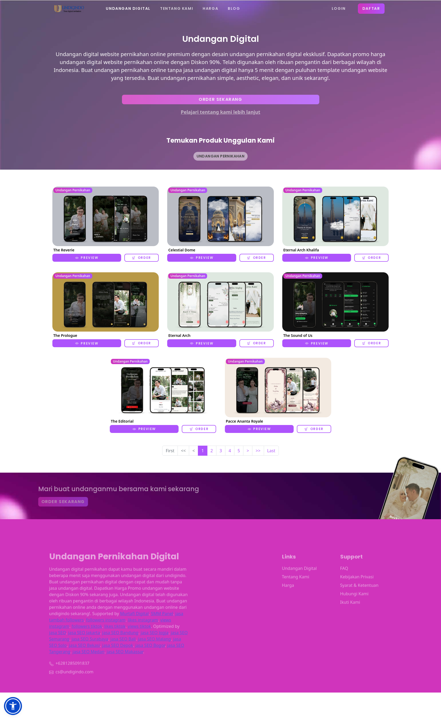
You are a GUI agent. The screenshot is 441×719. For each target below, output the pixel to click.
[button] (13, 706)
